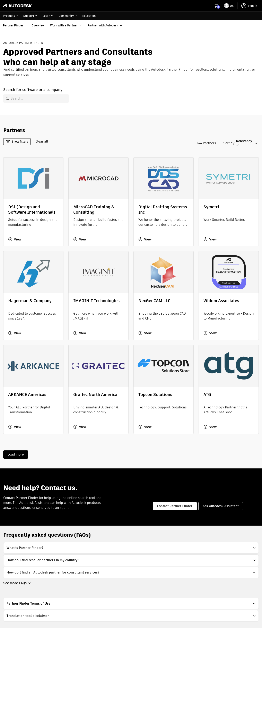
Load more (16, 454)
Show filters (17, 141)
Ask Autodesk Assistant (221, 506)
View (14, 239)
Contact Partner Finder (174, 506)
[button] (247, 143)
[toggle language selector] (229, 5)
